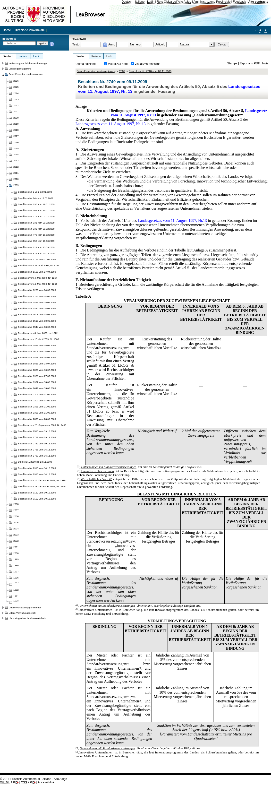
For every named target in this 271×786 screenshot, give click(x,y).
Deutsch (127, 1)
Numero (135, 44)
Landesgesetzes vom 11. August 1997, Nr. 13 (111, 124)
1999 (16, 559)
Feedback (239, 1)
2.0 (26, 782)
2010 (16, 179)
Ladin (150, 1)
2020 (16, 117)
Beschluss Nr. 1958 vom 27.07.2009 (37, 376)
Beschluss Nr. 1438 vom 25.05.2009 (37, 302)
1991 (16, 596)
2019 (16, 123)
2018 (16, 130)
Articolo (160, 44)
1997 (16, 571)
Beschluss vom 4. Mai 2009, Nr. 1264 (37, 284)
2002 (16, 540)
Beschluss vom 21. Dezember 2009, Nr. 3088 (42, 486)
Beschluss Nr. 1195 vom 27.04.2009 (37, 259)
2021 (16, 111)
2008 (16, 504)
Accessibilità (46, 782)
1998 (16, 565)
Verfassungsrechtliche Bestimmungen (28, 63)
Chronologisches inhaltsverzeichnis (27, 618)
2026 (16, 80)
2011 (16, 173)
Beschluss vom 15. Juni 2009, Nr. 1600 (38, 339)
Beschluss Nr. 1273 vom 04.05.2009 (37, 290)
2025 (16, 87)
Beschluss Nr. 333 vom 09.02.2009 (36, 228)
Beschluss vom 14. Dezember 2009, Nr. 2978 (42, 480)
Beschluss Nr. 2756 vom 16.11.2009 (37, 449)
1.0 (7, 782)
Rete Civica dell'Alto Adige (174, 1)
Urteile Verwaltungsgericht (22, 613)
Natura (184, 44)
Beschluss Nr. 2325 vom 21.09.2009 (37, 412)
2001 (16, 547)
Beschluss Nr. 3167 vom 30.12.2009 (37, 492)
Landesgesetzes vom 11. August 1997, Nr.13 (172, 220)
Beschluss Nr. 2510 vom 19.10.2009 (37, 431)
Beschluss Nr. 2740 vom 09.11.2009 (150, 71)
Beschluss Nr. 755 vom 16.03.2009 (36, 241)
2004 (16, 528)
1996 (16, 577)
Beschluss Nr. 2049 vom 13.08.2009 (37, 388)
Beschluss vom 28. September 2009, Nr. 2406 (42, 425)
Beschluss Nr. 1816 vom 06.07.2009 (37, 357)
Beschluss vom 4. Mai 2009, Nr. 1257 (37, 277)
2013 (16, 160)
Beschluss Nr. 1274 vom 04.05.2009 (37, 296)
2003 (16, 534)
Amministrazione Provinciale (212, 1)
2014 (16, 154)
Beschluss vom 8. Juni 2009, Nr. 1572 (38, 333)
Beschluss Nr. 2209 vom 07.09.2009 (37, 400)
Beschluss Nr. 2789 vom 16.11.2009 (37, 455)
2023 (16, 99)
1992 (16, 589)
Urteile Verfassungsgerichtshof (25, 607)
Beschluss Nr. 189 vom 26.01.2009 (36, 210)
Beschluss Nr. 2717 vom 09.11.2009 (37, 437)
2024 (16, 93)
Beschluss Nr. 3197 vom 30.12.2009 (37, 498)
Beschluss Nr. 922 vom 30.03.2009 (36, 253)
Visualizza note (118, 64)
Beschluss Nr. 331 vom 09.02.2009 (36, 222)
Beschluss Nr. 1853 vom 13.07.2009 (37, 363)
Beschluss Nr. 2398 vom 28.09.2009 (37, 419)
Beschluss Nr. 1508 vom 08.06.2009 (37, 314)
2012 (16, 166)
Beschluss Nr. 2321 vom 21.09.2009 (37, 406)
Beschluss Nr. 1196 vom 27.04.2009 (37, 271)
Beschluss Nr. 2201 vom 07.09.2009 (37, 394)
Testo (75, 44)
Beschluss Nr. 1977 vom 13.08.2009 (37, 382)
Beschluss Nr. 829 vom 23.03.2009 (36, 247)
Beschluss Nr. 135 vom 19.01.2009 (36, 204)
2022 (16, 105)
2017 (16, 136)
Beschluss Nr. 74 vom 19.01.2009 (35, 198)
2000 (16, 553)
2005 (16, 522)
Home (7, 30)
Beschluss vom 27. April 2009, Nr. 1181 (38, 265)
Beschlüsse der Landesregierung (96, 71)
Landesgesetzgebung (20, 68)
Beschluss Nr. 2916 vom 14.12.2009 (37, 474)
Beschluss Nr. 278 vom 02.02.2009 (36, 216)
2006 (16, 516)
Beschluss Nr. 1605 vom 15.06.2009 (37, 351)
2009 (122, 71)
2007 (16, 510)
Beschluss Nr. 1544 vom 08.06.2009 (37, 327)
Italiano (139, 1)
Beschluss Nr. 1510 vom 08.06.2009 (37, 321)
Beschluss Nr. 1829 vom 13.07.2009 (37, 370)
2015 (16, 148)
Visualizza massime (148, 64)
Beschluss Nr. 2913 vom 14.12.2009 (37, 468)
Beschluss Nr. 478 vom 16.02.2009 (36, 234)
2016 (16, 142)
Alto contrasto (258, 1)
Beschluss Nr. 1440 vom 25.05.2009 (37, 308)
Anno (111, 44)
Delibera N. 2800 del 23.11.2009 (35, 461)
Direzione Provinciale (30, 30)
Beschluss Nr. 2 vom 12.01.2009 (35, 191)
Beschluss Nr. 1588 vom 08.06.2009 (37, 345)
